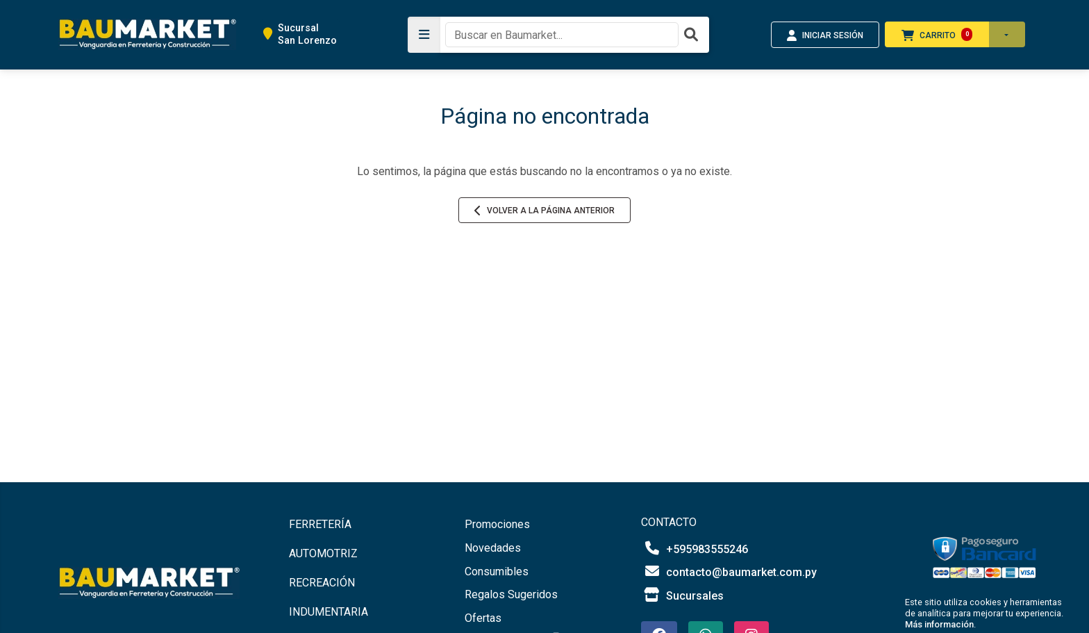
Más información (939, 624)
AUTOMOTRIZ (323, 553)
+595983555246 (694, 548)
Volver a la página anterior (544, 210)
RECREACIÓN (322, 582)
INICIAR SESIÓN (825, 35)
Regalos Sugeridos (511, 594)
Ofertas (483, 618)
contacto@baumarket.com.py (729, 571)
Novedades (493, 547)
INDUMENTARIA (328, 611)
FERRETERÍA (320, 524)
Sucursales (682, 595)
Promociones (497, 524)
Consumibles (497, 571)
